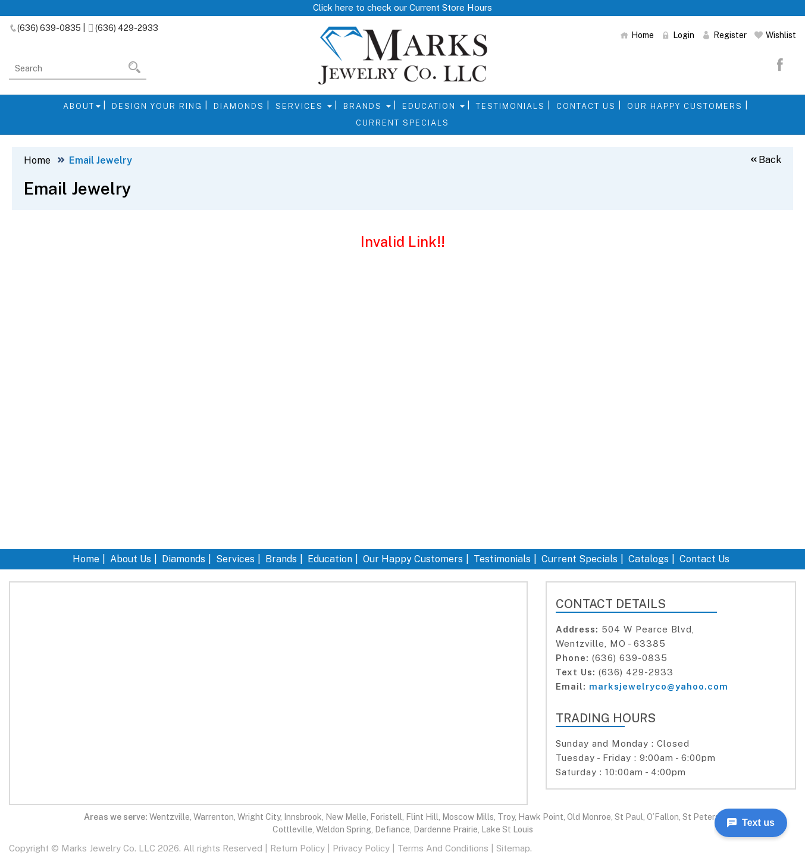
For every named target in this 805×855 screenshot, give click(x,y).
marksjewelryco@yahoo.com (658, 686)
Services (303, 106)
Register (724, 35)
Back (765, 159)
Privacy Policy (361, 848)
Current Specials (402, 122)
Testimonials (510, 106)
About (82, 106)
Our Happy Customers (685, 106)
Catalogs (648, 559)
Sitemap (513, 848)
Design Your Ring (157, 106)
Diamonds (239, 106)
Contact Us (586, 106)
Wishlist (775, 35)
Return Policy (297, 848)
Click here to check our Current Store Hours (402, 7)
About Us (130, 559)
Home (637, 35)
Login (678, 35)
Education (433, 106)
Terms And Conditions (442, 848)
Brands (367, 106)
